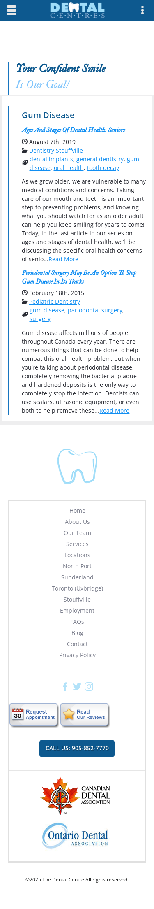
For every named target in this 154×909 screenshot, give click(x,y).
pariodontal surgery (95, 310)
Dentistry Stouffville (56, 150)
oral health (69, 168)
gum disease (47, 310)
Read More (63, 259)
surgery (40, 319)
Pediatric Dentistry (54, 301)
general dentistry (100, 159)
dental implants (51, 159)
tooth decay (103, 168)
